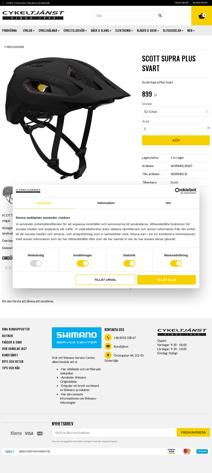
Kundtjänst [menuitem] (200, 2)
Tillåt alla (166, 279)
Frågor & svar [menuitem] (12, 342)
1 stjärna (6, 268)
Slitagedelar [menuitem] (172, 30)
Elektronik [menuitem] (123, 30)
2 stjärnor (10, 268)
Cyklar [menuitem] (27, 30)
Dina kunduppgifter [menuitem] (16, 329)
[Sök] (160, 15)
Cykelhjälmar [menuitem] (48, 30)
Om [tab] (168, 203)
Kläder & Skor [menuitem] (147, 30)
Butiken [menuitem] (7, 336)
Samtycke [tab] (44, 203)
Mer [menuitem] (190, 30)
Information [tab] (106, 203)
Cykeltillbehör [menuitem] (74, 30)
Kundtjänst (121, 346)
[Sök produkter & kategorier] (128, 15)
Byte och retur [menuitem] (12, 361)
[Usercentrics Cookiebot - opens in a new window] (178, 191)
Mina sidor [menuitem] (182, 2)
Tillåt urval (105, 279)
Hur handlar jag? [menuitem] (14, 348)
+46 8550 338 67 (125, 338)
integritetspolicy (109, 441)
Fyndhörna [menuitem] (9, 30)
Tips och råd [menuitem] (11, 368)
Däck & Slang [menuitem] (100, 30)
